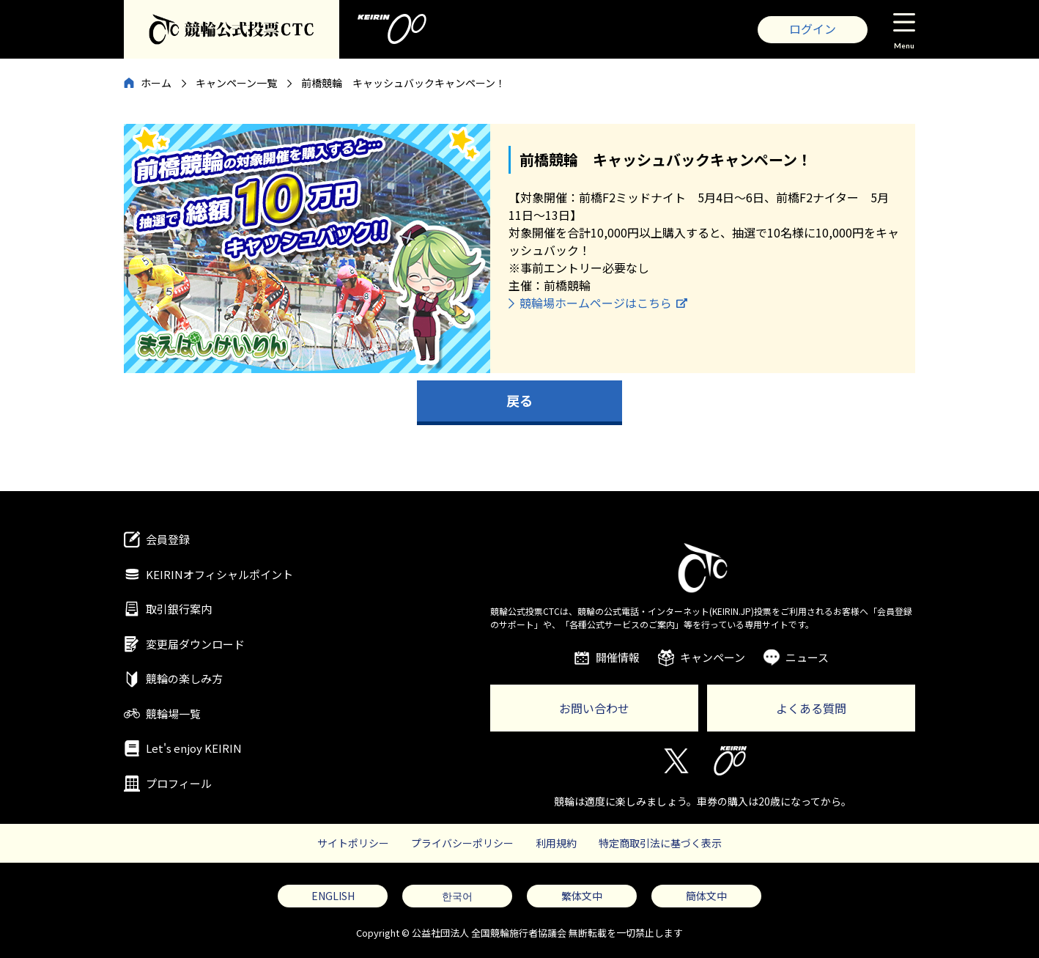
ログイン (812, 28)
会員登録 (168, 539)
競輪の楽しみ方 (184, 678)
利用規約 (556, 843)
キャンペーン (712, 657)
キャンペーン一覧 (236, 82)
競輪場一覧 (173, 713)
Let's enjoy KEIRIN (194, 748)
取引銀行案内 (179, 608)
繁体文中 (581, 895)
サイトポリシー (353, 843)
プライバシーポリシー (462, 843)
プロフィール (179, 783)
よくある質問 (811, 708)
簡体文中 (706, 895)
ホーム (156, 82)
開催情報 (618, 657)
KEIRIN (730, 760)
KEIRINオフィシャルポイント (219, 574)
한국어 (457, 895)
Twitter (675, 760)
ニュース (807, 657)
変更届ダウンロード (195, 644)
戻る (519, 400)
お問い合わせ (594, 708)
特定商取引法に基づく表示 (660, 843)
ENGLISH (333, 895)
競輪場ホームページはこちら (596, 303)
